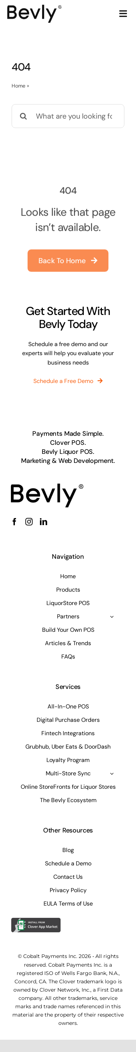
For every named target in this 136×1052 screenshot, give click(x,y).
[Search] (24, 116)
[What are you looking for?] (68, 116)
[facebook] (14, 521)
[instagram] (29, 521)
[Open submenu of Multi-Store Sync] (111, 773)
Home (18, 85)
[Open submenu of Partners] (111, 616)
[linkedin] (43, 521)
